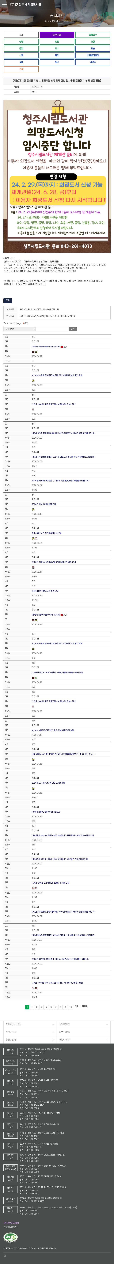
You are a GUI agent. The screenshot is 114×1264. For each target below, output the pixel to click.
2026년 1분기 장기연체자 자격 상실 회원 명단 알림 (53, 730)
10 (70, 1007)
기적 (21, 69)
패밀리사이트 (65, 1039)
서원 (21, 55)
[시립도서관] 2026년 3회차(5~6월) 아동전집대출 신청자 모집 (57, 672)
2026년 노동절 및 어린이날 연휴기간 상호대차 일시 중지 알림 (57, 375)
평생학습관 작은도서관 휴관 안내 (45, 591)
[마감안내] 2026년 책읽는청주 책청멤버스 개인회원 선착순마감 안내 (60, 859)
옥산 (57, 62)
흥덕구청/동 (64, 1032)
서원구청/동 (11, 1032)
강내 (21, 62)
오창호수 (93, 34)
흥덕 (57, 55)
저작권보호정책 (10, 1227)
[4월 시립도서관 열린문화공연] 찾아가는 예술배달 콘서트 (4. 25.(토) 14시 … (64, 754)
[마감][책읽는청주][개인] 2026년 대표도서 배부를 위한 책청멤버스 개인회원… (64, 457)
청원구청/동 (11, 1039)
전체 (21, 34)
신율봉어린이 (93, 55)
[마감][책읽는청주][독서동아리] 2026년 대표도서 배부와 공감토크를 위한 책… (64, 433)
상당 (21, 41)
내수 (57, 48)
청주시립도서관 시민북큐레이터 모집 (46, 533)
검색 (73, 329)
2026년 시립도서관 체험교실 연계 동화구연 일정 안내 (54, 562)
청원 (57, 41)
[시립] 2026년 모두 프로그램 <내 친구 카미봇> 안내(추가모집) (57, 982)
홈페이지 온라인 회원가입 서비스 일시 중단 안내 (39, 309)
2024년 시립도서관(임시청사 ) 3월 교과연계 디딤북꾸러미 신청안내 (47, 316)
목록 (8, 300)
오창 (93, 41)
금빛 (21, 48)
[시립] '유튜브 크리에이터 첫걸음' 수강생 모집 (50, 883)
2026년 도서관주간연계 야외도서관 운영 (48, 783)
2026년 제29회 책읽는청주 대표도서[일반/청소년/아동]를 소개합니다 (60, 480)
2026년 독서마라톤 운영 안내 (44, 504)
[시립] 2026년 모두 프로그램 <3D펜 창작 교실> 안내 (54, 404)
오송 (93, 48)
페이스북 (4, 1256)
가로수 (93, 62)
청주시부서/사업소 (14, 1024)
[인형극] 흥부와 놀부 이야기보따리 (46, 346)
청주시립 (57, 34)
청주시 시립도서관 (61, 4)
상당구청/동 (64, 1024)
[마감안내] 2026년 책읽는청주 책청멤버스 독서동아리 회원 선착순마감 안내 (63, 835)
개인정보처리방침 (11, 1223)
